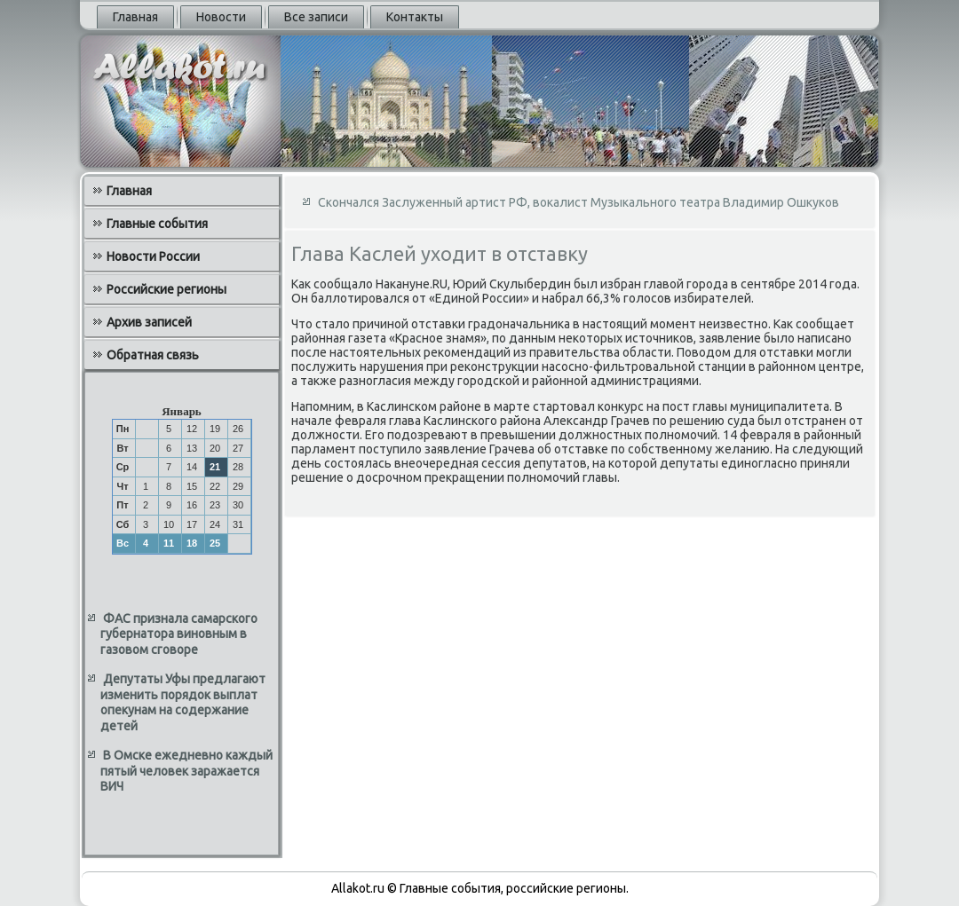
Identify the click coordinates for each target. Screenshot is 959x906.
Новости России (153, 256)
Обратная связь (153, 355)
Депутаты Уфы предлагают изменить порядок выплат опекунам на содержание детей (183, 702)
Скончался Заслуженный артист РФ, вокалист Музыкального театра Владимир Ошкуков (578, 202)
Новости (221, 17)
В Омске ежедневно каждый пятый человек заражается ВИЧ (186, 770)
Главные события (157, 224)
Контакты (414, 17)
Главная (135, 17)
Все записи (316, 17)
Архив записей (149, 322)
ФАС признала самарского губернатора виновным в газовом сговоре (179, 634)
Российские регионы (166, 289)
